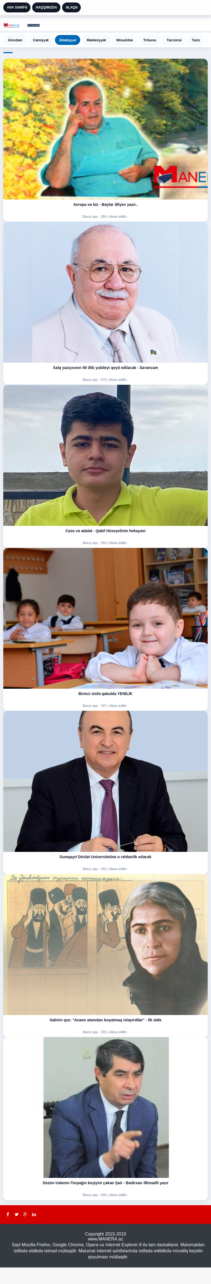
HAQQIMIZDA (46, 7)
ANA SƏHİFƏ (17, 7)
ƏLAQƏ (71, 7)
